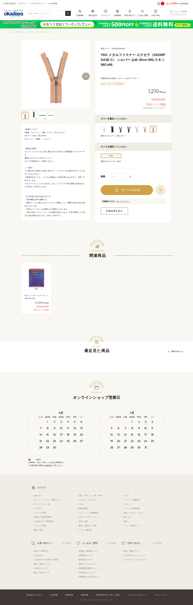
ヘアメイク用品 (40, 526)
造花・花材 (83, 521)
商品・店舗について (132, 551)
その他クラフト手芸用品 (43, 521)
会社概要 (54, 595)
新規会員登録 (10, 3)
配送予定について (86, 560)
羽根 (125, 521)
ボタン (126, 504)
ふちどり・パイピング (87, 500)
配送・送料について (42, 564)
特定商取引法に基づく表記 (108, 595)
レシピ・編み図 (85, 530)
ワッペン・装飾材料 (132, 500)
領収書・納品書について (88, 551)
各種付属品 (83, 508)
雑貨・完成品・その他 (87, 526)
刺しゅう (127, 517)
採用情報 (69, 595)
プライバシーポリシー (137, 595)
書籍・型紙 (38, 530)
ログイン (23, 3)
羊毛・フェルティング (87, 517)
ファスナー (38, 508)
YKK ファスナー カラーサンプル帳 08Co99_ (36, 297)
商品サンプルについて (87, 564)
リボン (81, 504)
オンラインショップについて (135, 560)
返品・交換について (42, 573)
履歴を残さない (177, 351)
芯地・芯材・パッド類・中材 (90, 496)
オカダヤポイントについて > (154, 108)
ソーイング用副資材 (132, 508)
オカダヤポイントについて (134, 555)
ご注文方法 (38, 555)
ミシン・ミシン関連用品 (88, 513)
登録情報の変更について (88, 568)
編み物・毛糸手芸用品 (43, 517)
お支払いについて (41, 568)
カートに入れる (130, 190)
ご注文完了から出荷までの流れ (46, 560)
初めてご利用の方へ (42, 551)
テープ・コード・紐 (42, 504)
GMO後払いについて (87, 573)
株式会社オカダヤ (34, 595)
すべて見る (66, 543)
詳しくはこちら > (123, 201)
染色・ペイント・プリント (134, 513)
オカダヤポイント (38, 3)
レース (126, 496)
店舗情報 (48, 465)
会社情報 (53, 3)
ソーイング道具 (40, 513)
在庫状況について (86, 555)
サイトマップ (160, 595)
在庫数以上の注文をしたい (89, 577)
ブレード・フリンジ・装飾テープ (47, 500)
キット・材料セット (132, 526)
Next (86, 76)
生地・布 (37, 496)
